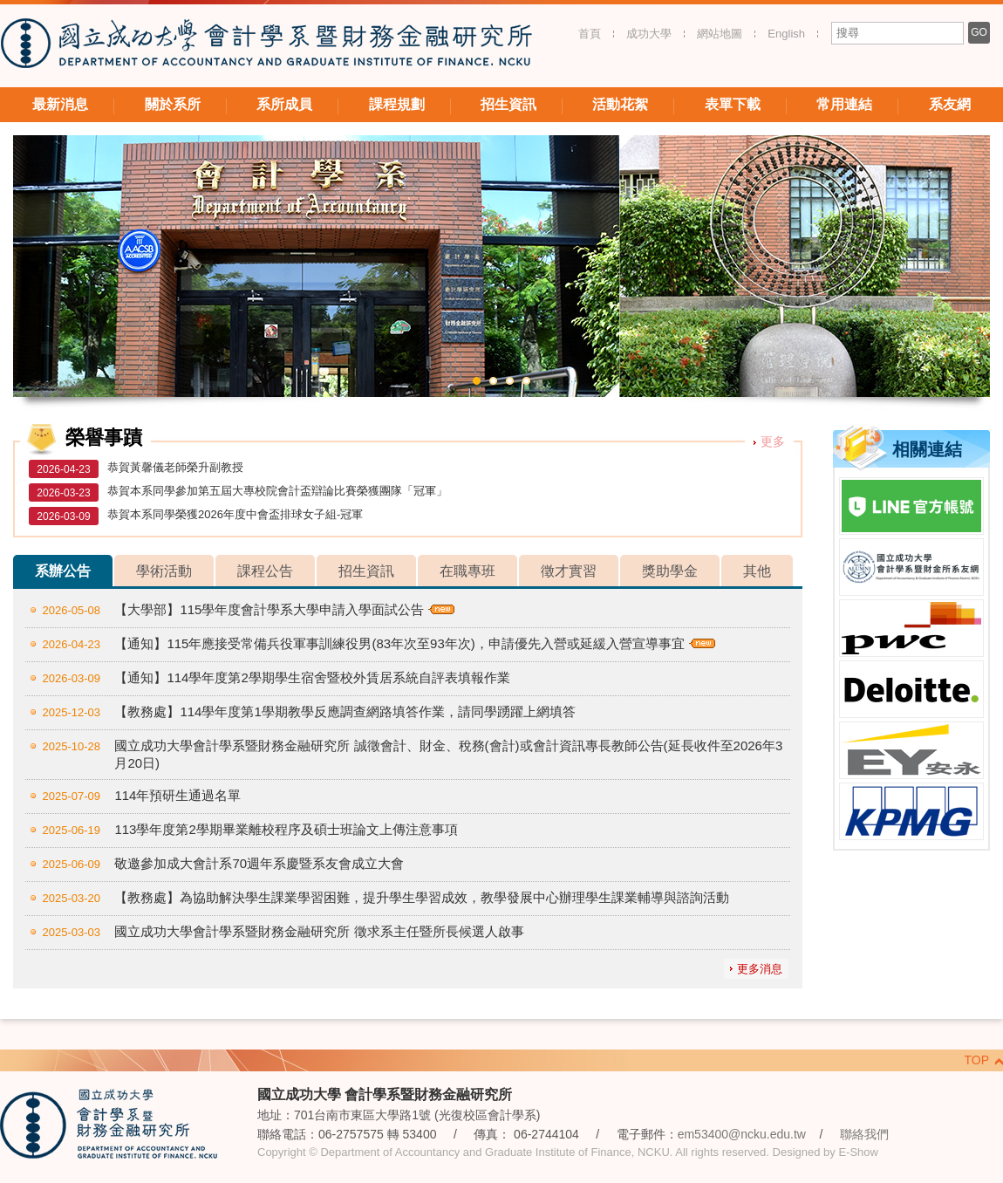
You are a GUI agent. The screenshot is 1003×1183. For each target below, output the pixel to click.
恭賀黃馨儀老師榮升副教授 (175, 467)
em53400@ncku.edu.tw (742, 1134)
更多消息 (759, 968)
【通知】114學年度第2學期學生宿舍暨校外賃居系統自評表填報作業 (311, 677)
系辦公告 (63, 571)
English (786, 33)
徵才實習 (569, 571)
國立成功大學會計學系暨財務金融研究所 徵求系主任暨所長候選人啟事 (318, 931)
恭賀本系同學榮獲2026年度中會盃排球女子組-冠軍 (235, 514)
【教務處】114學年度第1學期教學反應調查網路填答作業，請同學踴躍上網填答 (344, 711)
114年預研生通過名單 (177, 795)
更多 (773, 441)
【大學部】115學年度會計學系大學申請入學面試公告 (269, 609)
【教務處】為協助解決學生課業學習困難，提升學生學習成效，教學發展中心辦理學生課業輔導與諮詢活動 (421, 897)
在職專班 (467, 571)
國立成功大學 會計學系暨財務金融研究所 (266, 45)
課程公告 (265, 571)
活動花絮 (620, 104)
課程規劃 (397, 104)
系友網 (950, 104)
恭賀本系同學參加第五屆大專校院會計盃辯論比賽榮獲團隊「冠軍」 (277, 490)
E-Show (858, 1152)
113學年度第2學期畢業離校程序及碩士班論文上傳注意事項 (285, 829)
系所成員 (284, 104)
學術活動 (164, 571)
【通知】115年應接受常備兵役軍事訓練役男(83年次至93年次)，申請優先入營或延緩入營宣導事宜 (399, 643)
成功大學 (649, 33)
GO (979, 32)
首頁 (589, 33)
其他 (757, 571)
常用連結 (844, 104)
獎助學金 (670, 571)
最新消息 (60, 104)
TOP (976, 1060)
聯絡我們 (864, 1134)
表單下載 (733, 104)
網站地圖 (719, 33)
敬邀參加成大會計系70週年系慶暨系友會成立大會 (259, 863)
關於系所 (173, 104)
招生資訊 (508, 104)
